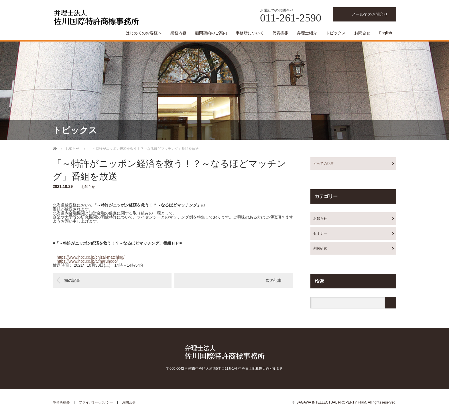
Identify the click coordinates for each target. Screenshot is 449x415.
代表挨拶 (280, 33)
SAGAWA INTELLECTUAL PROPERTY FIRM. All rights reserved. (346, 402)
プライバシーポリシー (96, 402)
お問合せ (362, 33)
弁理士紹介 (307, 33)
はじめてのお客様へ (144, 33)
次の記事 (274, 280)
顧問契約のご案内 (211, 33)
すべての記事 (323, 164)
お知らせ (88, 187)
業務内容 (178, 33)
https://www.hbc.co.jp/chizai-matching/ (91, 257)
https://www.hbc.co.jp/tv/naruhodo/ (87, 261)
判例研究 (320, 248)
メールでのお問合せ (370, 14)
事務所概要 (61, 402)
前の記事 (72, 280)
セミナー (320, 233)
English (385, 33)
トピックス (336, 33)
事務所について (250, 33)
